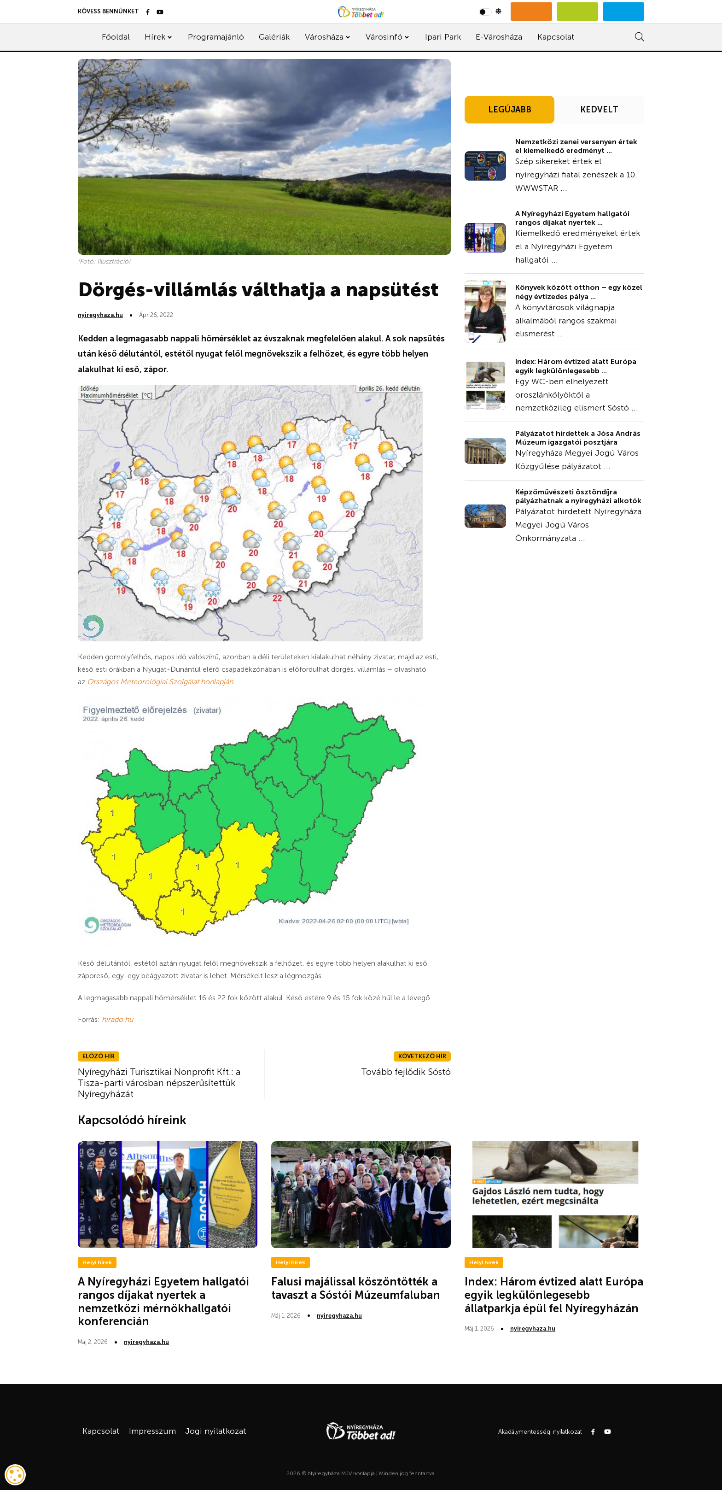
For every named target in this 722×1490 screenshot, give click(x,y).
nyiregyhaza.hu (100, 314)
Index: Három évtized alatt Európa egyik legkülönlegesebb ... (575, 366)
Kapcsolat (556, 37)
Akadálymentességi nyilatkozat (540, 1431)
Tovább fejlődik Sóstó (406, 1071)
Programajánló (216, 37)
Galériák (274, 37)
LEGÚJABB (509, 110)
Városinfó (384, 37)
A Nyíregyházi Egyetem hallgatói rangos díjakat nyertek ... (572, 218)
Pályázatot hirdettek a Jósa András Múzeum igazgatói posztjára (577, 437)
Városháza (324, 37)
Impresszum (152, 1431)
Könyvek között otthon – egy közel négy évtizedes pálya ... (578, 291)
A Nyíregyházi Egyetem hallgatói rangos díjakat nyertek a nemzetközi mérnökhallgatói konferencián (163, 1301)
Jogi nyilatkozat (215, 1431)
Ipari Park (443, 37)
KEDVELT (599, 110)
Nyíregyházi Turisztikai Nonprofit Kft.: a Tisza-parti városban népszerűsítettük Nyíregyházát (159, 1082)
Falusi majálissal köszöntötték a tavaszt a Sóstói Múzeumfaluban (355, 1288)
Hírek (155, 37)
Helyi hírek (97, 1262)
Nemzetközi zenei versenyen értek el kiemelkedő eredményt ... (576, 146)
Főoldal (116, 37)
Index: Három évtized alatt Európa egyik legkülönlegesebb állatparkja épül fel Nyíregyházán (554, 1295)
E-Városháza (499, 37)
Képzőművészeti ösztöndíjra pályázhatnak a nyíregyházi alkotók (578, 496)
